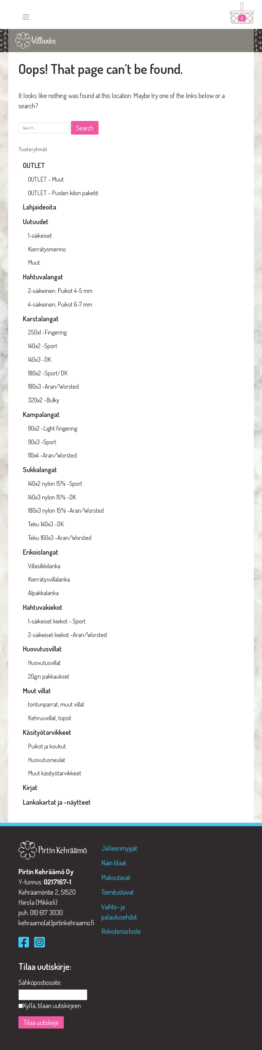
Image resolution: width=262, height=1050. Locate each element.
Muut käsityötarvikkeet (54, 773)
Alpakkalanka (43, 593)
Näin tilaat (113, 862)
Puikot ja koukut (47, 746)
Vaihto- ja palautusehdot (119, 911)
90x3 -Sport (42, 442)
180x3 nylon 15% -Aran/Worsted (66, 510)
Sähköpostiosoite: (39, 982)
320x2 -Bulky (43, 400)
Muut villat (37, 690)
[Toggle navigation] (25, 17)
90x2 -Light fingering (52, 428)
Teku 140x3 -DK (46, 524)
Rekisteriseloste (121, 931)
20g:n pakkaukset (48, 676)
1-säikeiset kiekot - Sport (57, 621)
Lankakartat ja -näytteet (57, 802)
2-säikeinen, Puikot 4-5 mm (60, 290)
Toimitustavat (117, 891)
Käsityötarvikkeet (47, 732)
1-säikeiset (40, 235)
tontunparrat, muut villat (56, 704)
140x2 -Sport (42, 346)
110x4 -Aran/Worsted (52, 455)
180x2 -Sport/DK (48, 373)
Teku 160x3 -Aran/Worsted (59, 537)
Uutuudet (35, 221)
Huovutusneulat (46, 759)
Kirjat (30, 787)
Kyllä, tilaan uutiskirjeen (52, 1005)
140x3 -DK (39, 359)
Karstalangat (41, 318)
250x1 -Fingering (47, 332)
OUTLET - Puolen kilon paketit (63, 193)
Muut (34, 262)
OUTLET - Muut (46, 179)
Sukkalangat (40, 469)
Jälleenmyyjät (119, 848)
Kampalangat (41, 414)
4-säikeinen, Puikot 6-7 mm (60, 304)
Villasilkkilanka (44, 566)
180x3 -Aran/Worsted (53, 386)
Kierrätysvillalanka (49, 579)
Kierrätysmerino (47, 249)
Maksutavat (115, 877)
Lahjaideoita (39, 206)
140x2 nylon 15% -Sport (55, 483)
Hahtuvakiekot (42, 607)
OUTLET (34, 165)
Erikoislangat (40, 551)
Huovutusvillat (42, 648)
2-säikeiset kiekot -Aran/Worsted (67, 634)
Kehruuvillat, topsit (49, 718)
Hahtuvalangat (43, 276)
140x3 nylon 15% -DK (52, 497)
